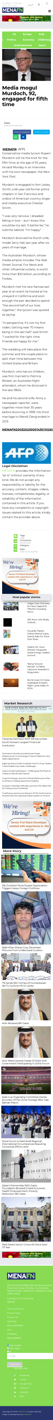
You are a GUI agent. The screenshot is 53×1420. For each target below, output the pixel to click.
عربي (31, 4)
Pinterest (21, 1388)
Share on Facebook (22, 132)
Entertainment (18, 45)
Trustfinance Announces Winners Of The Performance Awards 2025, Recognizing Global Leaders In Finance (26, 794)
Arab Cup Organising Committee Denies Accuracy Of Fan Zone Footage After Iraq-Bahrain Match (25, 1100)
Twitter (20, 1379)
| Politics (11, 39)
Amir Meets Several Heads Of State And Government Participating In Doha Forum (25, 1062)
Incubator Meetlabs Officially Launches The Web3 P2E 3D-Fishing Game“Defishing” (26, 787)
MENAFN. (22, 1412)
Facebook (21, 1375)
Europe (27, 34)
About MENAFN (15, 1325)
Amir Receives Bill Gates (15, 1023)
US (11, 34)
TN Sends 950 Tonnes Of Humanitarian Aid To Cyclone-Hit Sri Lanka (24, 984)
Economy (29, 39)
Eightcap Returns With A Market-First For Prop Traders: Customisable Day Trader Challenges (27, 764)
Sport (40, 45)
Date (7, 123)
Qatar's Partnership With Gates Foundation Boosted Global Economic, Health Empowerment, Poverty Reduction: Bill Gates (24, 1189)
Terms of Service (15, 1309)
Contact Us (12, 1317)
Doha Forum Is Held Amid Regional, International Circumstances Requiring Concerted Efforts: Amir (24, 1144)
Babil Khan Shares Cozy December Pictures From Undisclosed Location (22, 949)
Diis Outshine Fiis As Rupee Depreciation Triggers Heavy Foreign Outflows (24, 887)
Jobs (9, 1329)
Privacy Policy (14, 1313)
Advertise (11, 1321)
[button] (39, 4)
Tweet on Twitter (41, 132)
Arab (41, 34)
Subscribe (15, 1364)
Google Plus (23, 1384)
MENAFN (10, 149)
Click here (27, 1298)
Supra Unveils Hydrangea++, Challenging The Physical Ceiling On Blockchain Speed (26, 772)
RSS (19, 1396)
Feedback (12, 1334)
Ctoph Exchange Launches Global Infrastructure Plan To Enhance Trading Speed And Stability (26, 779)
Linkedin (21, 1392)
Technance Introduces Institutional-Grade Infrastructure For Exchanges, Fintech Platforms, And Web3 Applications (26, 756)
